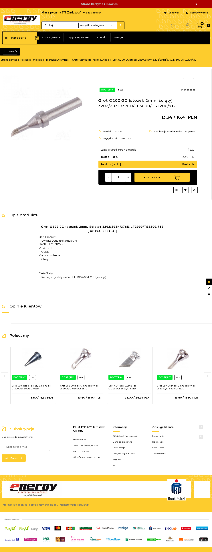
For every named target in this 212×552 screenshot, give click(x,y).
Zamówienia (159, 453)
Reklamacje (119, 447)
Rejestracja (158, 441)
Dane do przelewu (122, 441)
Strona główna (51, 37)
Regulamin (118, 459)
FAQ (115, 465)
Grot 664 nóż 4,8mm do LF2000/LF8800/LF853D (122, 387)
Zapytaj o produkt (78, 37)
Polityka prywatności (124, 453)
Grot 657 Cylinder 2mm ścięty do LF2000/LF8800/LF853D (176, 387)
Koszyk (118, 37)
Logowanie (158, 436)
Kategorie (15, 38)
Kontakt (102, 37)
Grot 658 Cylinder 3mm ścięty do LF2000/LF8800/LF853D (79, 387)
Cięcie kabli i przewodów (126, 436)
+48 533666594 (81, 451)
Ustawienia (158, 447)
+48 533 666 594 (92, 12)
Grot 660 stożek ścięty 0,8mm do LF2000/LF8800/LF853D (31, 387)
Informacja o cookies (14, 504)
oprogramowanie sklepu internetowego (52, 504)
